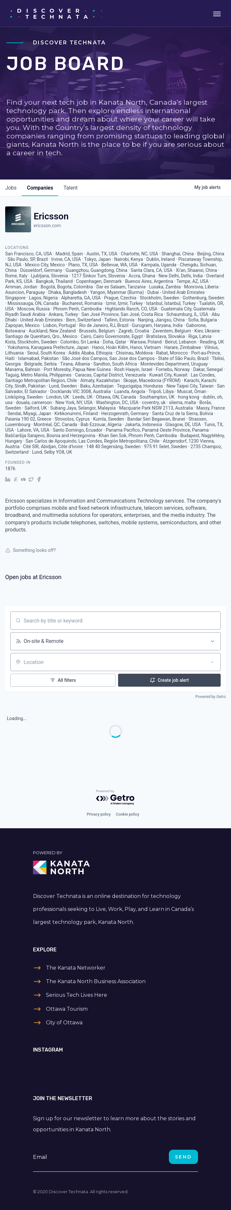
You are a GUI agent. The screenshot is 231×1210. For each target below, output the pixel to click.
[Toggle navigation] (217, 13)
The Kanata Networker (75, 968)
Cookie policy (127, 814)
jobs (10, 188)
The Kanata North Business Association (96, 981)
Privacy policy (99, 814)
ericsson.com (47, 225)
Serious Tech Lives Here (76, 995)
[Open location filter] (212, 662)
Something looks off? (30, 550)
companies (40, 188)
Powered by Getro (210, 696)
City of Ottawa (64, 1022)
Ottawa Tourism (67, 1009)
